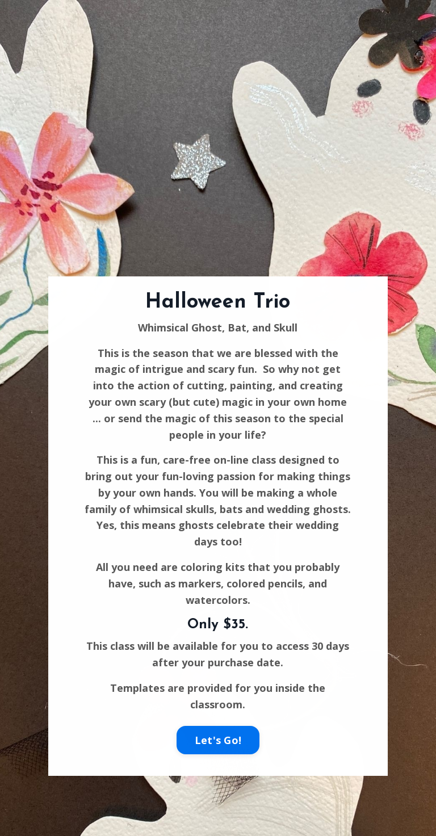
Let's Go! (218, 740)
